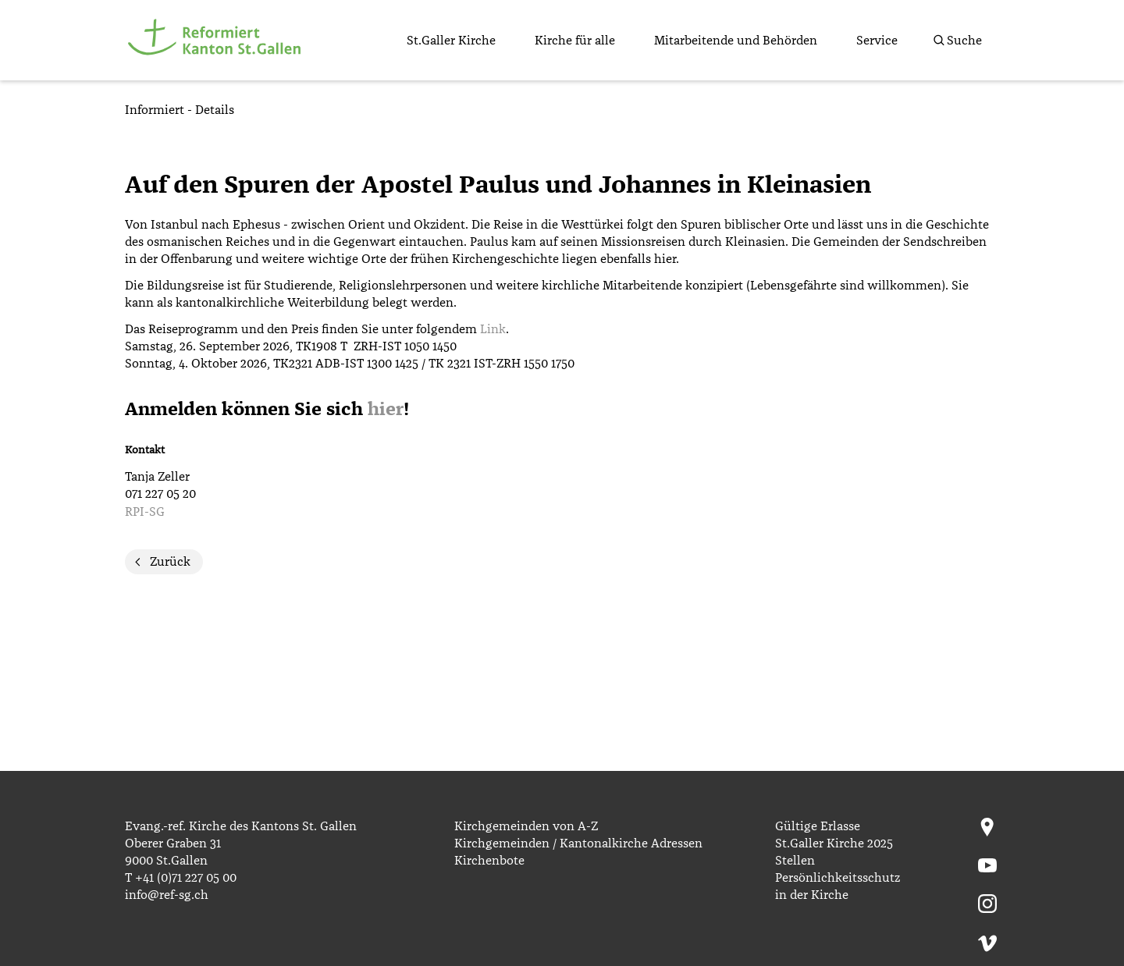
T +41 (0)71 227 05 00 (181, 878)
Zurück (170, 562)
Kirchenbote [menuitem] (489, 860)
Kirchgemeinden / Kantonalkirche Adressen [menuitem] (578, 843)
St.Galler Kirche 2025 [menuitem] (834, 843)
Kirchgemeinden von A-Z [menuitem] (526, 826)
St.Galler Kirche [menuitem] (451, 40)
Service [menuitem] (877, 40)
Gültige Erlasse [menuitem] (817, 826)
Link (493, 329)
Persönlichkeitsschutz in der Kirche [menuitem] (837, 886)
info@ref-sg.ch (166, 895)
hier (386, 409)
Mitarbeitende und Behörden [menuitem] (735, 40)
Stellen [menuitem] (795, 860)
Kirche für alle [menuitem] (575, 40)
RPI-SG (145, 512)
